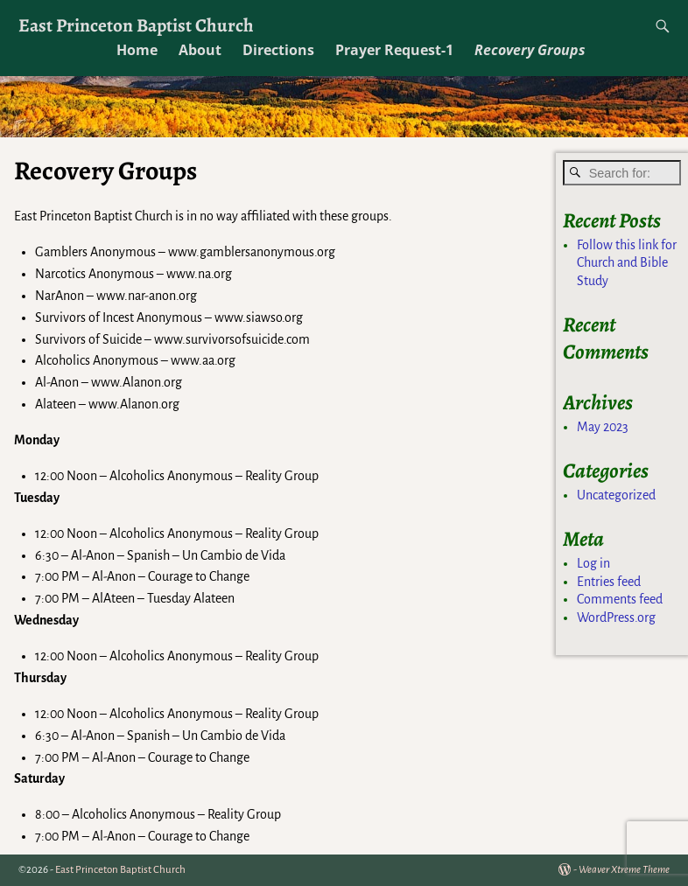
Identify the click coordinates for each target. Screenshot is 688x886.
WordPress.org (616, 617)
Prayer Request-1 (394, 49)
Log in (593, 563)
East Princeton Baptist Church (136, 25)
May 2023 (602, 427)
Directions (278, 49)
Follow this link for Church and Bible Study (627, 263)
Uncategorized (616, 495)
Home (137, 49)
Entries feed (609, 582)
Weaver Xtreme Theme (624, 870)
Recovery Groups (530, 49)
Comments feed (620, 599)
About (200, 49)
